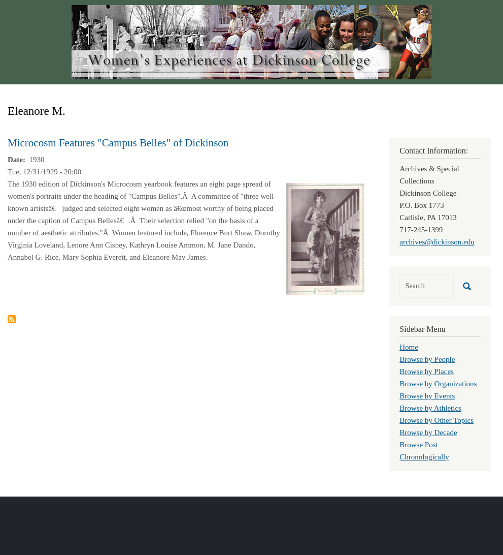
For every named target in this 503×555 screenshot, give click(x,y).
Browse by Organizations (438, 384)
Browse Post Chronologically (424, 451)
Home (408, 347)
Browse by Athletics (430, 408)
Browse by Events (427, 396)
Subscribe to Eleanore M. (12, 319)
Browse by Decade (428, 432)
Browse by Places (426, 371)
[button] (325, 238)
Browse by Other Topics (436, 420)
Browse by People (427, 359)
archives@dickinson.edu (437, 242)
